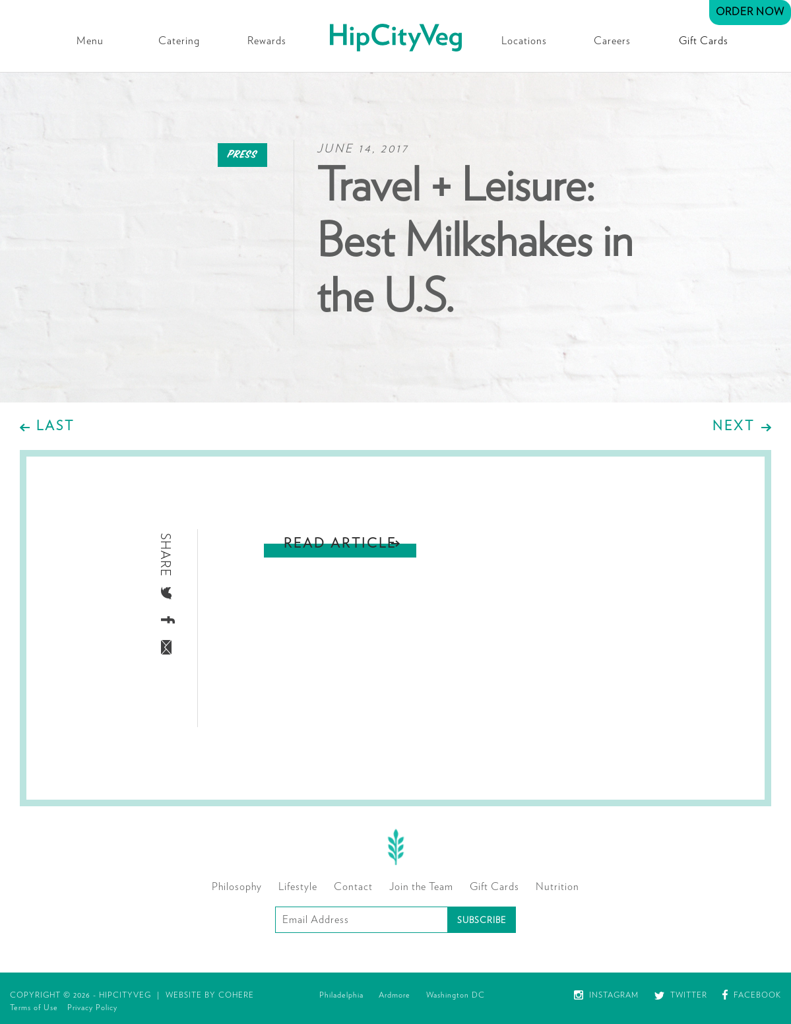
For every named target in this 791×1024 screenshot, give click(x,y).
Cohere (236, 995)
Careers (612, 41)
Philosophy (237, 886)
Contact (353, 886)
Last (55, 426)
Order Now (750, 12)
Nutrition (557, 886)
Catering (179, 41)
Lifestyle (297, 886)
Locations (524, 41)
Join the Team (421, 886)
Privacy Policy (92, 1007)
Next (733, 426)
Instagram (606, 995)
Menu (90, 41)
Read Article (340, 543)
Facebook (751, 995)
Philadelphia (341, 995)
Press (242, 154)
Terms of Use (34, 1007)
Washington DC (455, 995)
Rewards (266, 41)
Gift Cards (703, 41)
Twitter (680, 995)
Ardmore (394, 995)
